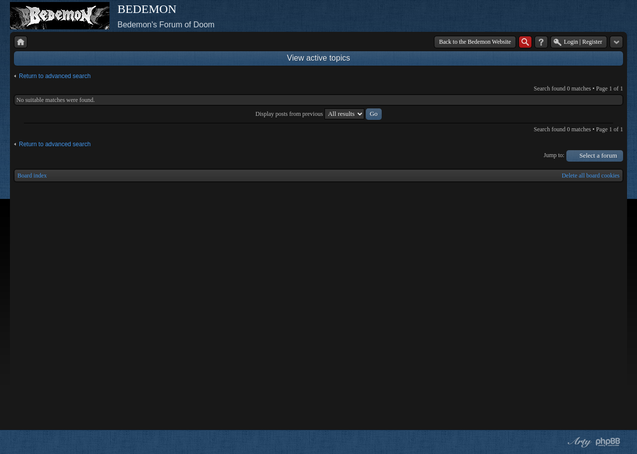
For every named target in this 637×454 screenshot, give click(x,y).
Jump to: (554, 155)
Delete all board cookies (591, 175)
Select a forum (598, 155)
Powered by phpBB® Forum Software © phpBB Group (608, 442)
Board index (32, 175)
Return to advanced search (55, 76)
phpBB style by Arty (578, 442)
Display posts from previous (318, 113)
